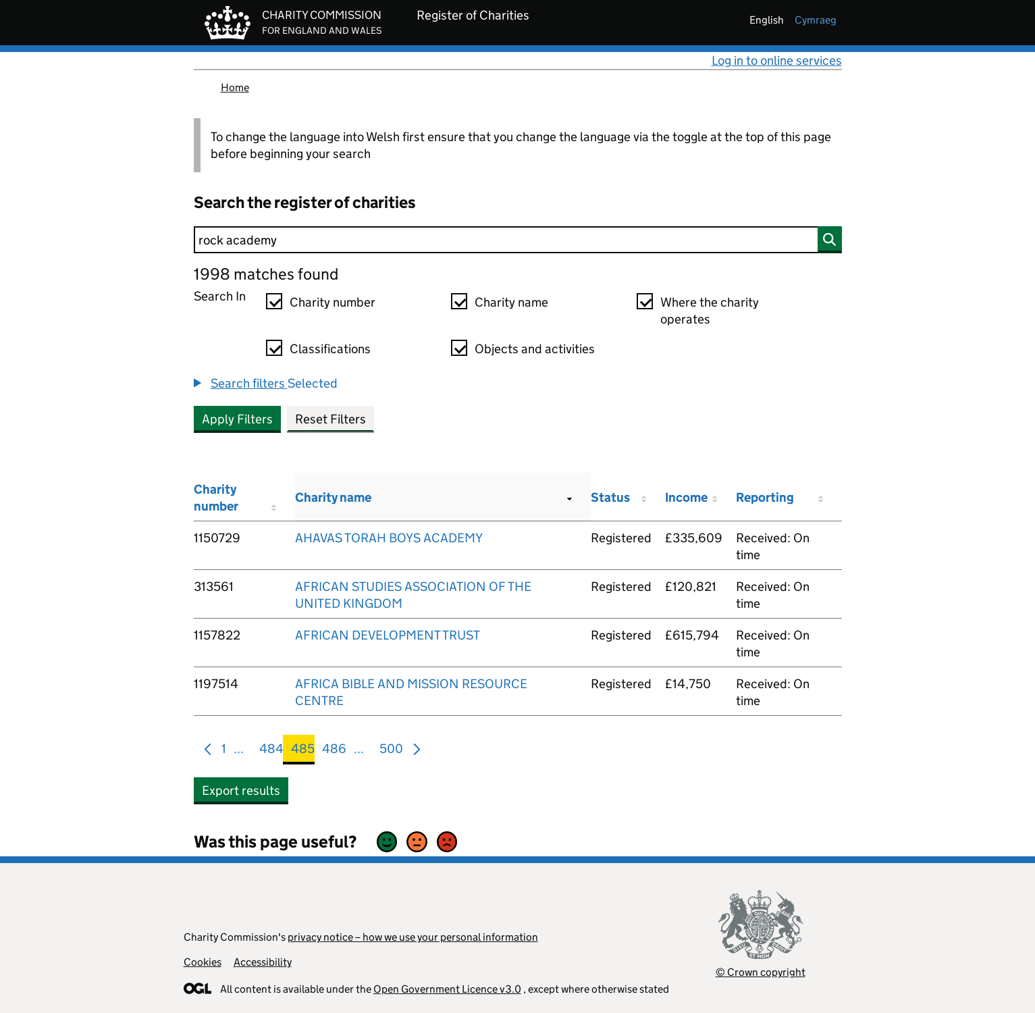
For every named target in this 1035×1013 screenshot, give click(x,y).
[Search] (518, 239)
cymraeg (816, 20)
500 (391, 751)
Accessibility (263, 962)
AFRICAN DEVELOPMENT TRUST (387, 635)
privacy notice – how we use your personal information (413, 937)
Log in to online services (777, 60)
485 (303, 751)
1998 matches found (266, 274)
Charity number (332, 302)
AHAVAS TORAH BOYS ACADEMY (389, 538)
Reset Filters (330, 419)
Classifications (330, 349)
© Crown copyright (760, 972)
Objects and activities (535, 349)
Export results (241, 790)
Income (686, 497)
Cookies (202, 962)
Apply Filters (237, 419)
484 (271, 751)
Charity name (511, 302)
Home (235, 87)
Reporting (765, 497)
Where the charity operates (709, 310)
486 (334, 751)
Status (610, 497)
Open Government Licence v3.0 (447, 989)
